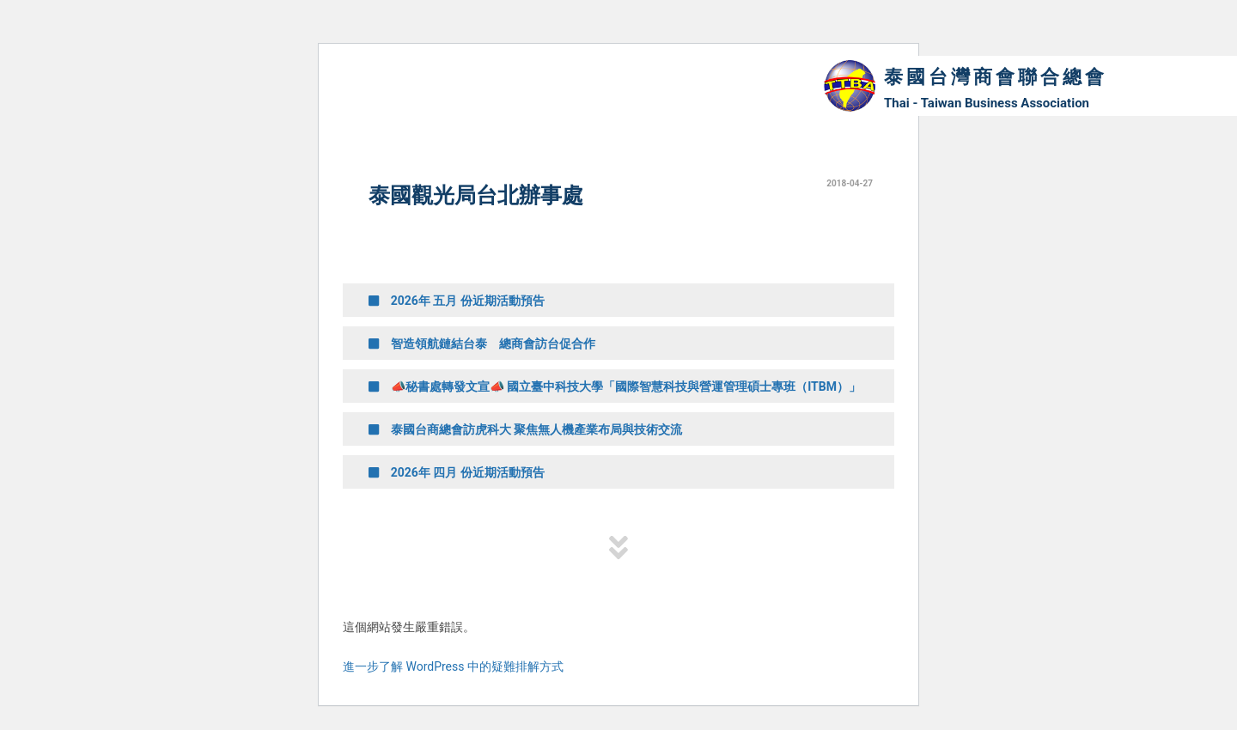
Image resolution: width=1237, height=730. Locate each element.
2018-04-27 (849, 183)
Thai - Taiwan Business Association (986, 103)
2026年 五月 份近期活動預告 (457, 300)
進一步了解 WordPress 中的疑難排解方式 (453, 666)
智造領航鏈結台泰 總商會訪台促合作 (482, 343)
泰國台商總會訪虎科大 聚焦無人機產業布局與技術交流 (525, 429)
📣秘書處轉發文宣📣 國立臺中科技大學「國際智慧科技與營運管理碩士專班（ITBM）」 (615, 386)
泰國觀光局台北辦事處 (476, 195)
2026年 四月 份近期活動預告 (457, 472)
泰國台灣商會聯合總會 (995, 77)
